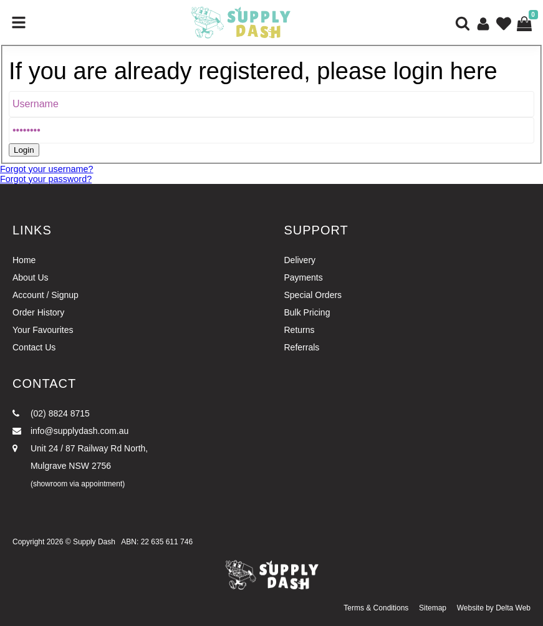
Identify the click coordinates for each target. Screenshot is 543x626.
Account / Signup (45, 295)
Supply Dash (94, 541)
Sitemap (432, 608)
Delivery (300, 260)
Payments (303, 277)
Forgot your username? (47, 169)
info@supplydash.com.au (70, 431)
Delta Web (513, 608)
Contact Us (33, 347)
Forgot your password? (46, 179)
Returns (299, 330)
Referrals (302, 347)
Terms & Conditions (376, 608)
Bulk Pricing (307, 312)
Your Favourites (43, 330)
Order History (38, 312)
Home (24, 260)
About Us (30, 277)
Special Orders (313, 295)
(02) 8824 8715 (51, 413)
